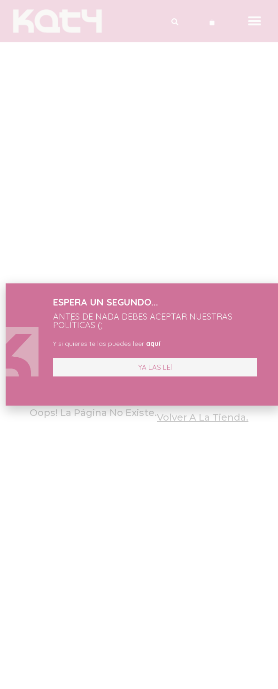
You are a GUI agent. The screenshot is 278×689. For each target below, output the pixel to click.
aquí (138, 343)
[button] (140, 367)
